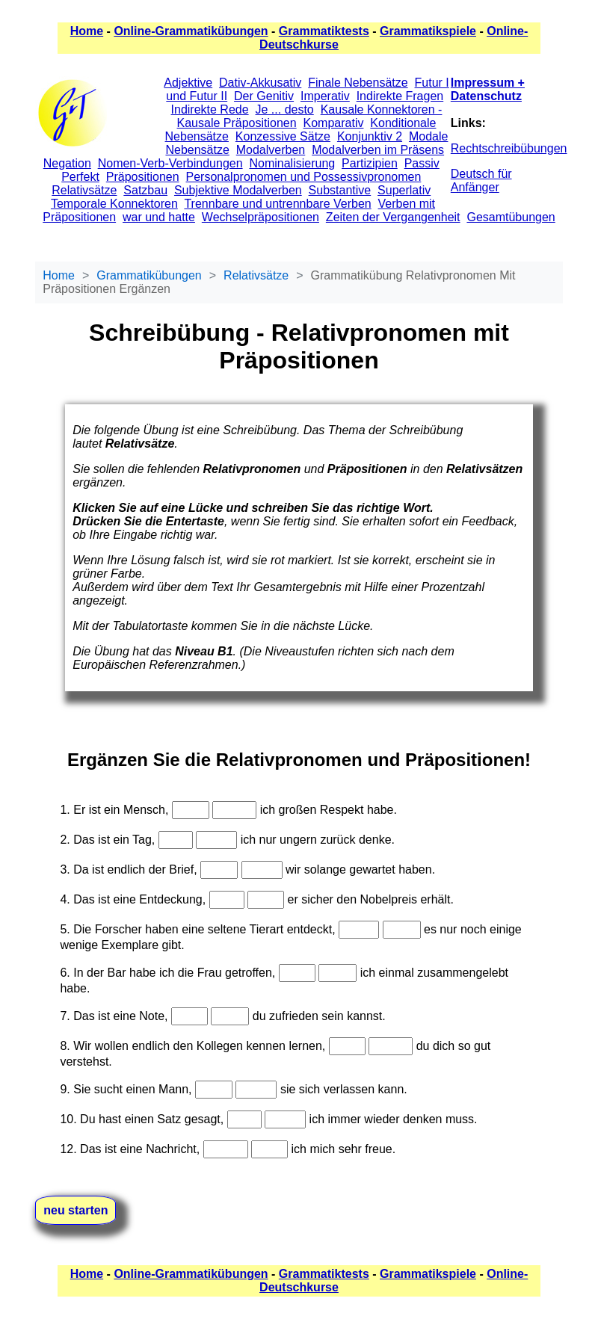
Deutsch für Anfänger (481, 180)
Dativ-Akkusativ (260, 82)
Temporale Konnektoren (114, 203)
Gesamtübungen (510, 217)
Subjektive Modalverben (238, 190)
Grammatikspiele (428, 31)
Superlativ (404, 190)
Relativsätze (84, 190)
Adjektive (188, 82)
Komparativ (333, 123)
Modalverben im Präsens (378, 149)
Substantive (340, 190)
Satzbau (145, 190)
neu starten (75, 1210)
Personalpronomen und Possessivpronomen (304, 176)
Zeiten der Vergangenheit (393, 217)
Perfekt (80, 176)
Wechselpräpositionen (260, 217)
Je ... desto (285, 109)
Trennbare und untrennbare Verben (277, 203)
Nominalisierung (292, 163)
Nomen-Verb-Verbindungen (170, 163)
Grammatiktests (324, 31)
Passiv (422, 163)
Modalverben (271, 149)
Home (86, 31)
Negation (67, 163)
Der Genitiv (264, 96)
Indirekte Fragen (400, 96)
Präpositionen (142, 176)
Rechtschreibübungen (509, 148)
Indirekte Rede (210, 109)
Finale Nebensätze (357, 82)
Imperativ (325, 96)
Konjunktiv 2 (369, 136)
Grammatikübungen (149, 275)
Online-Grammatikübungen (191, 31)
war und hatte (159, 217)
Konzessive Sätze (282, 136)
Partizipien (370, 163)
